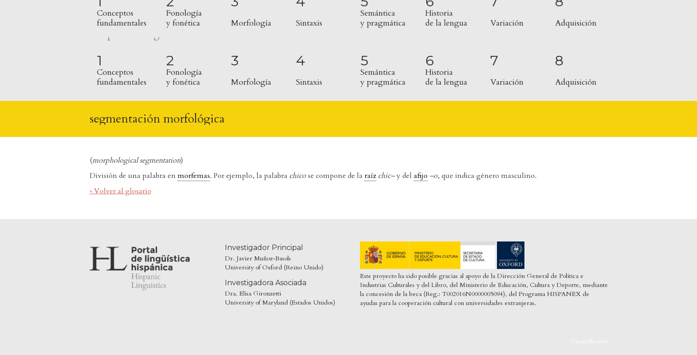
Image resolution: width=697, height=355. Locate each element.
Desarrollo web (589, 341)
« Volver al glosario (120, 191)
